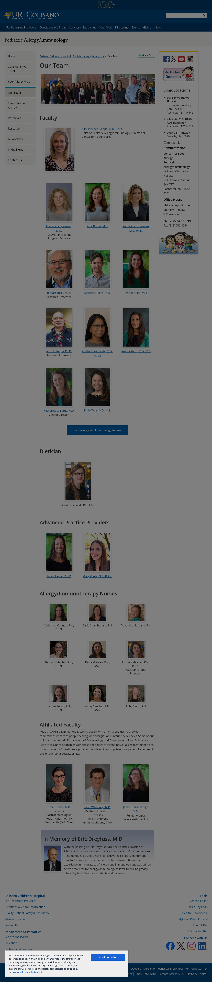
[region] (66, 963)
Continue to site (107, 957)
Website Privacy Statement (27, 972)
